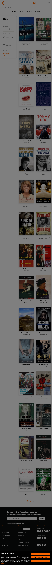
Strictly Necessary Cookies (40, 557)
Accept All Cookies (41, 560)
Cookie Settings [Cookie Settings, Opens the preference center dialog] (41, 553)
